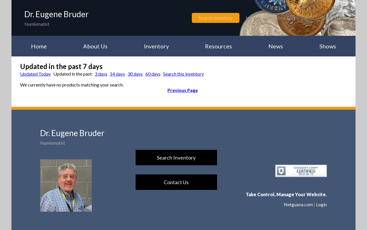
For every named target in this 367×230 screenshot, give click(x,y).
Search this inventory (183, 73)
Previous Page (182, 90)
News (275, 46)
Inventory (156, 46)
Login (321, 204)
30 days (135, 73)
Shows (327, 46)
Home (39, 46)
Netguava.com (298, 204)
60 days (153, 73)
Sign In (308, 18)
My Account (258, 18)
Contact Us (332, 18)
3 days (101, 73)
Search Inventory (216, 18)
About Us (95, 46)
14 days (117, 73)
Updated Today (35, 73)
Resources (218, 46)
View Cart (286, 18)
